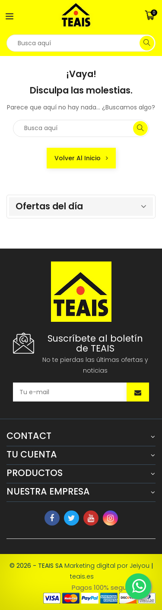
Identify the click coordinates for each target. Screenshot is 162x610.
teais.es (82, 576)
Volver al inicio (81, 158)
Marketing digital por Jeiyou (106, 565)
